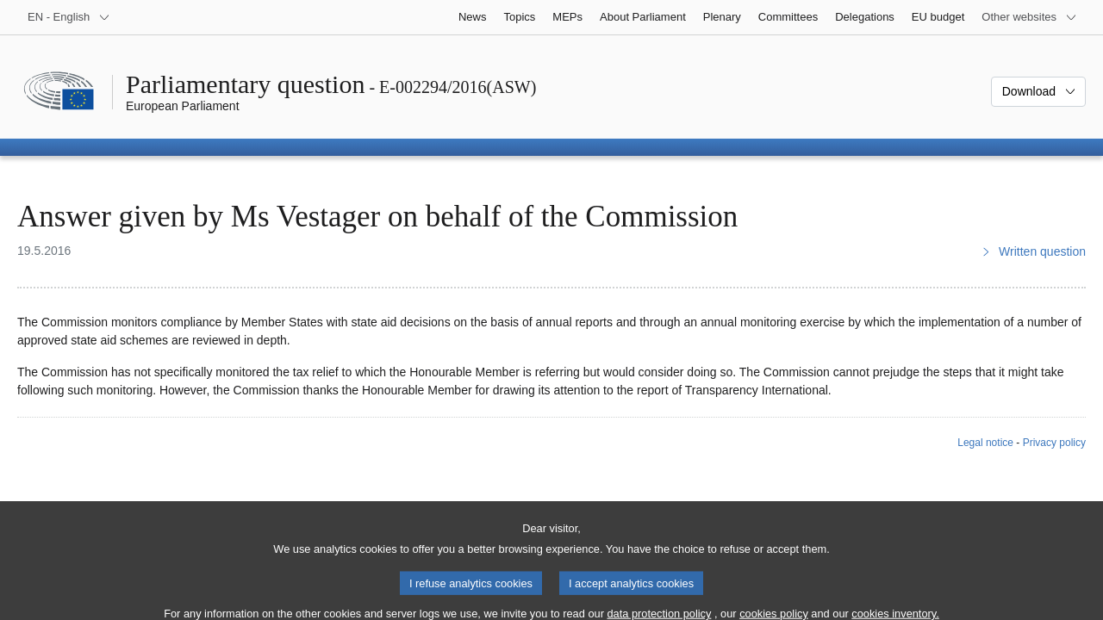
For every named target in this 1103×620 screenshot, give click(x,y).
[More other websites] (1029, 17)
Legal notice (985, 443)
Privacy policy (1054, 443)
